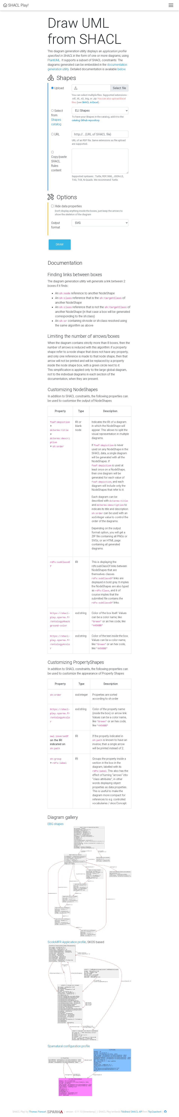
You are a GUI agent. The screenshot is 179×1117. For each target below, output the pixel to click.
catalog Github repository (85, 120)
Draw (59, 244)
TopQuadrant (154, 1111)
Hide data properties (68, 206)
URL (55, 134)
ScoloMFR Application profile (67, 942)
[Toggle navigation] (171, 5)
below (121, 69)
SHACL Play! (15, 5)
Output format (55, 225)
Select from (57, 117)
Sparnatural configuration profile (69, 1046)
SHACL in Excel (90, 102)
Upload (57, 88)
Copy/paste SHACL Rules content (59, 161)
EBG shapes (56, 824)
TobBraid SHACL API (131, 1111)
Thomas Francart (37, 1111)
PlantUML (54, 60)
